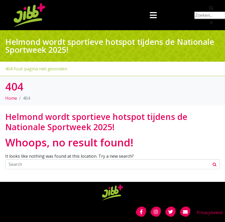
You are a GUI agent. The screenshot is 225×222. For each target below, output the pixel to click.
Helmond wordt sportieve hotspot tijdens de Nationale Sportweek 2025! (96, 121)
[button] (203, 8)
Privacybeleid (209, 212)
